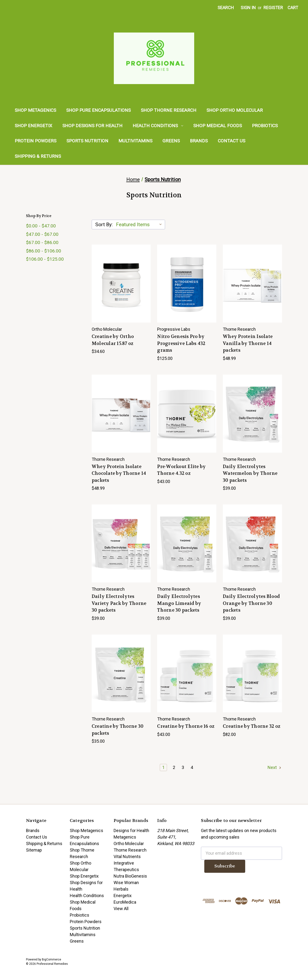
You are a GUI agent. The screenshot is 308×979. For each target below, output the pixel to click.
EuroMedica (125, 902)
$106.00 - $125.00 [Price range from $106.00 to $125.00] (45, 259)
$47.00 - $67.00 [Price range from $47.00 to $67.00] (42, 234)
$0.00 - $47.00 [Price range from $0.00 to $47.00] (41, 226)
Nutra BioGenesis (130, 876)
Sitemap (34, 850)
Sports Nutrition (87, 141)
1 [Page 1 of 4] (163, 767)
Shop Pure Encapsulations (98, 110)
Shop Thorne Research (168, 110)
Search (226, 7)
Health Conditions (158, 125)
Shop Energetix (33, 125)
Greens (171, 141)
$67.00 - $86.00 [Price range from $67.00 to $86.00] (42, 242)
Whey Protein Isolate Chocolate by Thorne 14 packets (119, 473)
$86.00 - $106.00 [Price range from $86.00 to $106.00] (43, 251)
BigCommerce (51, 959)
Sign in (248, 7)
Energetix (123, 895)
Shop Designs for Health (92, 125)
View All (121, 908)
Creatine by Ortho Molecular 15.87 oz (113, 340)
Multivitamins (135, 141)
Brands (199, 141)
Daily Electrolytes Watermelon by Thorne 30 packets (250, 473)
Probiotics (265, 125)
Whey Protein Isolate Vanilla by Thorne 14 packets (248, 343)
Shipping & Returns (38, 156)
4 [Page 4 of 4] (192, 767)
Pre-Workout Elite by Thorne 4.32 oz (181, 470)
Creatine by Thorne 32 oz (251, 726)
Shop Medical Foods (217, 125)
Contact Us (231, 141)
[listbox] (140, 224)
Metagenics (125, 837)
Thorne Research (130, 850)
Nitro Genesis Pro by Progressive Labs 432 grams (181, 343)
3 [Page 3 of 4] (183, 767)
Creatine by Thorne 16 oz (185, 726)
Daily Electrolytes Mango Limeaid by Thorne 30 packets (179, 603)
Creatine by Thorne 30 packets (117, 729)
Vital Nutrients (127, 856)
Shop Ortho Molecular (234, 110)
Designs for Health (131, 830)
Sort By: (104, 224)
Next (275, 767)
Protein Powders (35, 141)
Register (273, 7)
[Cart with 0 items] (293, 7)
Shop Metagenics (35, 110)
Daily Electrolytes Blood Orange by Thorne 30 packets (251, 603)
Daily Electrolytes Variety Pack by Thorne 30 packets (119, 603)
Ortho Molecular (129, 843)
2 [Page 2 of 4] (174, 767)
